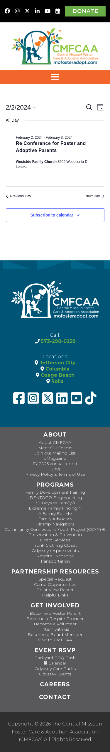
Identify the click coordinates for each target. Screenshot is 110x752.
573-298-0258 (57, 341)
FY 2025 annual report (55, 463)
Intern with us (55, 629)
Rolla (57, 381)
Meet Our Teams (55, 447)
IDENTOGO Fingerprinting (55, 497)
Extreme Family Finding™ (55, 508)
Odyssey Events (55, 674)
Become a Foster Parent (55, 613)
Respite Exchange (55, 555)
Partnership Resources (55, 571)
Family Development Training (55, 492)
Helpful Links (55, 595)
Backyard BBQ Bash (55, 657)
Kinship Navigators (55, 524)
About (55, 434)
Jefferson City (56, 363)
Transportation (55, 561)
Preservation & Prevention (55, 534)
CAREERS (55, 684)
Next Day (94, 196)
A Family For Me (55, 513)
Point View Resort (55, 589)
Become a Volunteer (55, 624)
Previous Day (18, 196)
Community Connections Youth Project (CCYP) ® (55, 529)
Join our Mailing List (55, 453)
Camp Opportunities (55, 584)
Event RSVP (55, 650)
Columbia (57, 369)
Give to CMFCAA (55, 639)
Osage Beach (57, 375)
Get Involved (55, 605)
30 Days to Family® (55, 502)
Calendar (55, 663)
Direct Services (55, 540)
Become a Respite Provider (55, 618)
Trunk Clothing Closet (55, 545)
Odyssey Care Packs (55, 668)
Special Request (55, 579)
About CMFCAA (55, 442)
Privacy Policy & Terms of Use (55, 474)
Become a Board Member (55, 634)
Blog (55, 469)
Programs (55, 484)
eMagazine (55, 458)
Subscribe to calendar (51, 215)
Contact (55, 697)
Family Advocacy (55, 518)
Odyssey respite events (55, 550)
